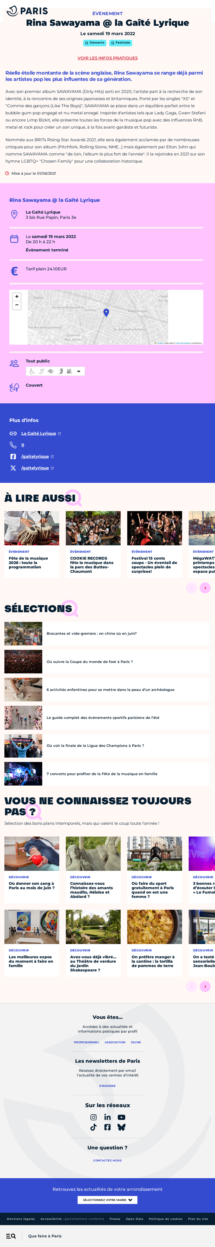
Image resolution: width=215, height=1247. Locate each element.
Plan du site (198, 1219)
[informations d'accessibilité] (55, 371)
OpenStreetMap (183, 343)
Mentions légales (21, 1219)
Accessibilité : (72, 1219)
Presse (115, 1219)
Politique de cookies (166, 1219)
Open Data (134, 1219)
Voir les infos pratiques (108, 58)
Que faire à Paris (44, 1236)
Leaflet (158, 343)
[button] (106, 312)
